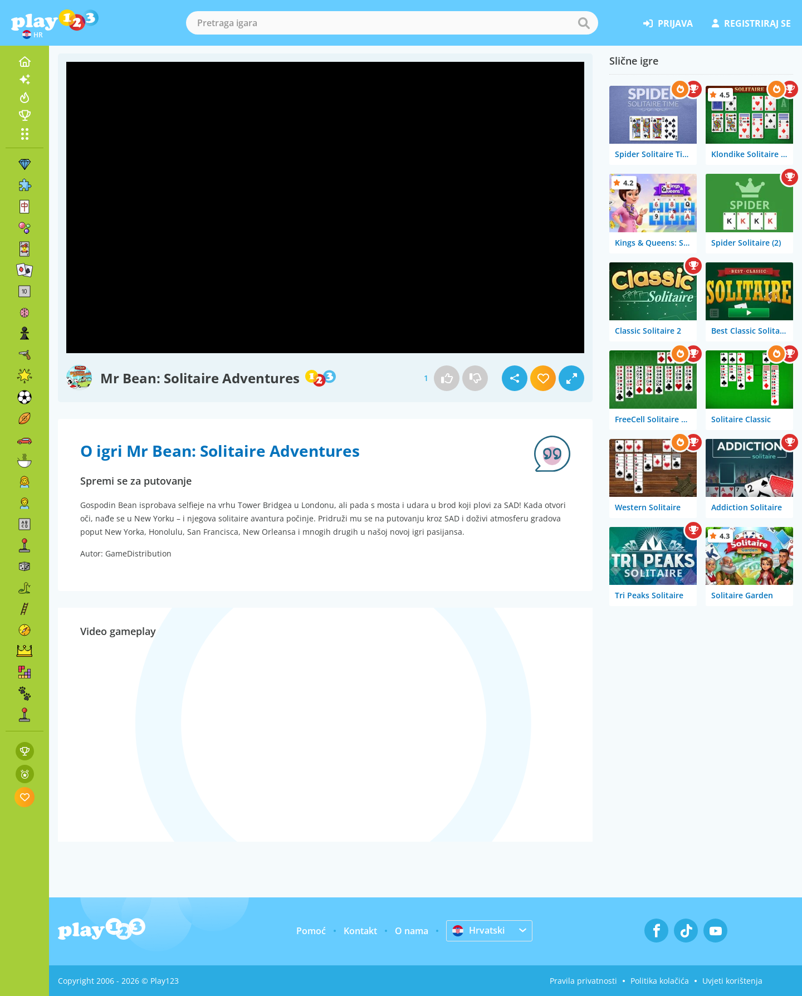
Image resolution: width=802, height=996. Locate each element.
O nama (411, 931)
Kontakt (360, 931)
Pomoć (311, 931)
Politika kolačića (659, 980)
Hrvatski (478, 930)
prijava (668, 23)
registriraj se (751, 23)
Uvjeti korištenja (732, 980)
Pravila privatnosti (583, 980)
